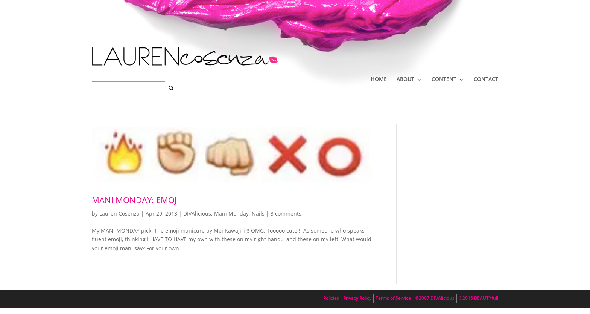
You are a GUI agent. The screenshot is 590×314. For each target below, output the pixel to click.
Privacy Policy (357, 298)
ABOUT (405, 79)
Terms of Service (393, 298)
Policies (331, 298)
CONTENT (444, 79)
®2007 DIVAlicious (435, 298)
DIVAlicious (197, 213)
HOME (379, 79)
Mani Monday (231, 213)
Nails (258, 213)
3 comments (286, 213)
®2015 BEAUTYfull (478, 298)
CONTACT (486, 79)
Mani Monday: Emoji (135, 199)
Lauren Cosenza (119, 213)
